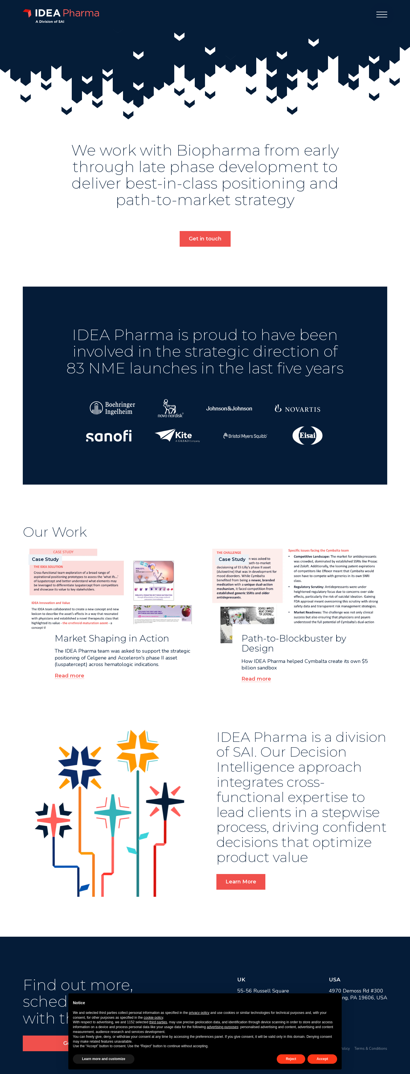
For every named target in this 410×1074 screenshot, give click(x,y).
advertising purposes (222, 1027)
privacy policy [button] (199, 1013)
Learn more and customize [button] (103, 1059)
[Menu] (382, 14)
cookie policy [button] (153, 1018)
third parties (158, 1022)
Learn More (241, 882)
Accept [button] (322, 1059)
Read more (69, 676)
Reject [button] (291, 1059)
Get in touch (205, 239)
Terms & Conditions (370, 1048)
